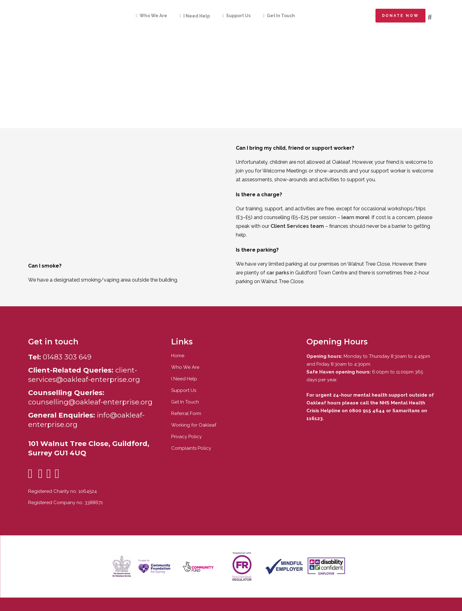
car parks (277, 273)
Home (177, 355)
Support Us (183, 390)
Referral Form (186, 413)
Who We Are (185, 367)
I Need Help (184, 379)
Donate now (400, 15)
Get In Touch (185, 402)
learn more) (355, 217)
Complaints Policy (191, 448)
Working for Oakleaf (193, 425)
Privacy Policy (186, 436)
